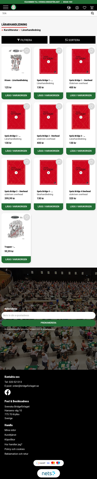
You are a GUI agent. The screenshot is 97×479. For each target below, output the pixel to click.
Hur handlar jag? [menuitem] (13, 444)
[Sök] (93, 13)
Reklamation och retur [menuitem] (16, 454)
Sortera (74, 40)
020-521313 (15, 382)
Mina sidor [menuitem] (10, 430)
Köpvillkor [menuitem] (10, 439)
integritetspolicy (49, 329)
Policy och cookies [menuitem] (15, 449)
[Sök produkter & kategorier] (44, 13)
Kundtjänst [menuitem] (10, 435)
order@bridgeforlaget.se (26, 385)
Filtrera (26, 40)
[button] (5, 7)
